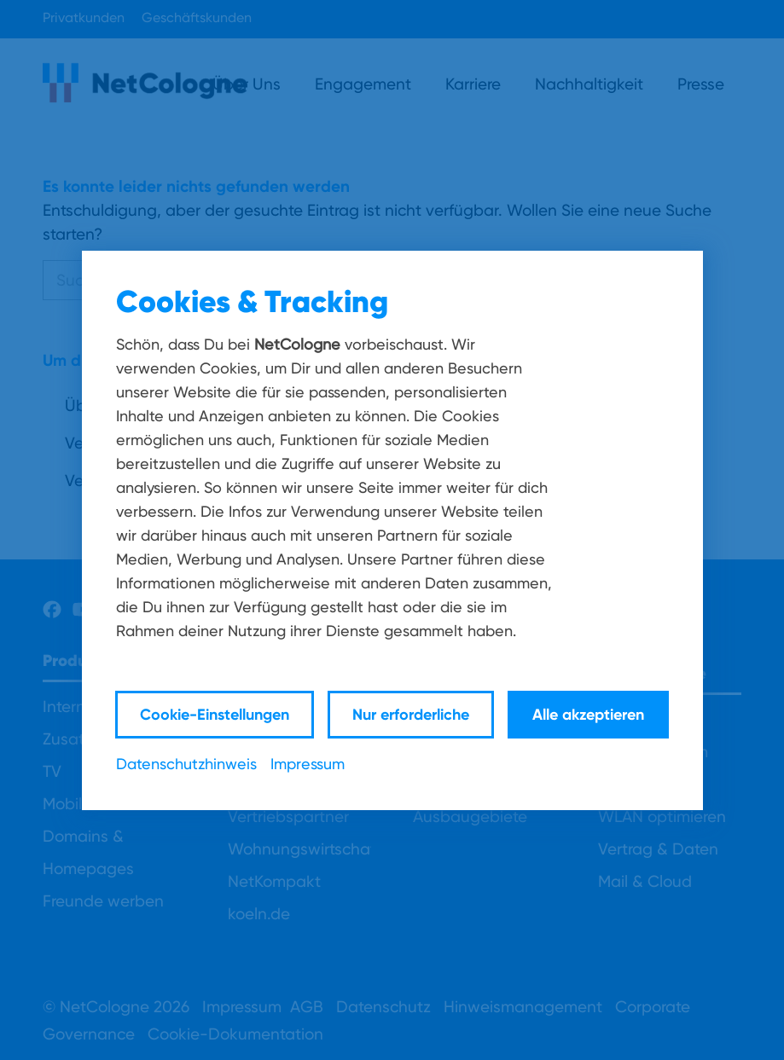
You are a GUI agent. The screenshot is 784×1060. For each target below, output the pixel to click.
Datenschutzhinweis (186, 764)
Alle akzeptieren (588, 714)
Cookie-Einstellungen (214, 714)
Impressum (307, 764)
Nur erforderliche (410, 714)
